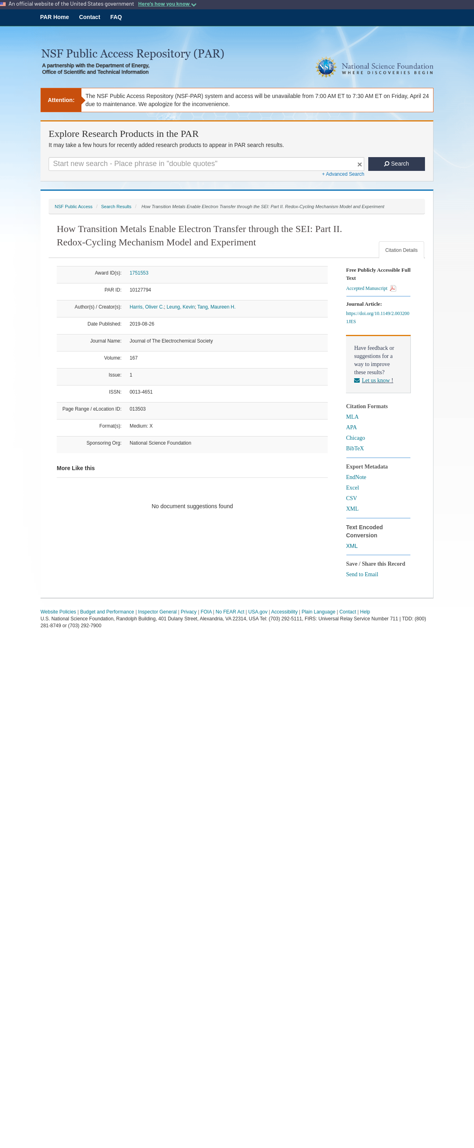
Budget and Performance (107, 612)
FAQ (116, 17)
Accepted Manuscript (371, 288)
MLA (352, 417)
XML (352, 509)
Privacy (188, 612)
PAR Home (54, 17)
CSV (351, 498)
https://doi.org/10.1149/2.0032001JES (377, 317)
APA (351, 427)
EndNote (356, 477)
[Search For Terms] (206, 164)
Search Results (116, 206)
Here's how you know (167, 3)
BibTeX (355, 448)
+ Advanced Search (343, 174)
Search (396, 163)
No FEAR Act (230, 612)
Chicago (355, 438)
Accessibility (284, 612)
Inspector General (157, 612)
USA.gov (257, 612)
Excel (352, 488)
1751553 (139, 273)
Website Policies (58, 612)
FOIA (206, 612)
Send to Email (362, 574)
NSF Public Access (73, 206)
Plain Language (318, 612)
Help (365, 612)
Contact (89, 17)
